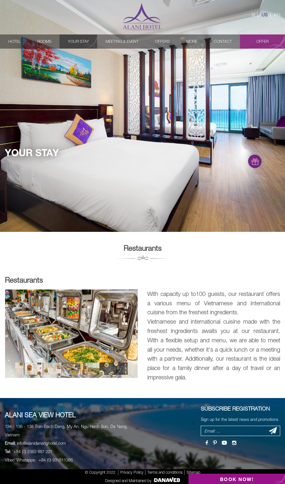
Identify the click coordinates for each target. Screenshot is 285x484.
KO (277, 14)
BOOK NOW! (237, 479)
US (265, 14)
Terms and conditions (165, 472)
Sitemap (193, 472)
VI (253, 14)
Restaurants (24, 280)
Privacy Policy (131, 472)
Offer (262, 41)
